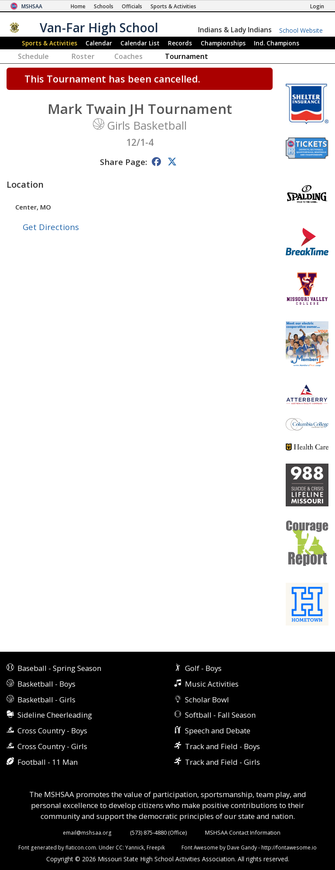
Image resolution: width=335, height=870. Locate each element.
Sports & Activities (49, 43)
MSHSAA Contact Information (242, 832)
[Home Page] (78, 6)
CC (119, 847)
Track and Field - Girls (222, 762)
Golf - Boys (203, 668)
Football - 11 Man (47, 762)
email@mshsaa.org (87, 832)
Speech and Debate (217, 731)
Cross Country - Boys (52, 731)
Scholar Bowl (207, 700)
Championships (223, 43)
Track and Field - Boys (222, 746)
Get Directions (51, 226)
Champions (276, 43)
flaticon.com (80, 847)
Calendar (98, 43)
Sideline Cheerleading (54, 715)
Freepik (156, 847)
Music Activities (212, 684)
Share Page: (123, 161)
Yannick (134, 847)
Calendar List (140, 43)
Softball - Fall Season (220, 715)
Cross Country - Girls (52, 746)
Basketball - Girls (46, 700)
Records (180, 43)
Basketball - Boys (46, 684)
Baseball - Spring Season (59, 668)
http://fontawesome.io (289, 847)
